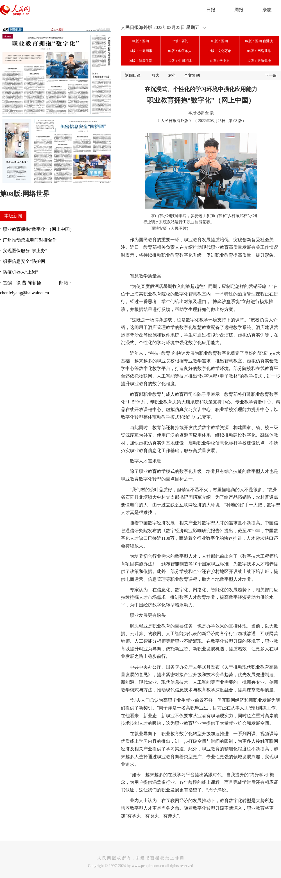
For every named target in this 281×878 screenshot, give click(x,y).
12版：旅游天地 (259, 61)
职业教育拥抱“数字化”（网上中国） (38, 229)
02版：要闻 (179, 41)
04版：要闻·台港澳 (259, 41)
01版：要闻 (140, 41)
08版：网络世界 (259, 51)
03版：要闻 (219, 41)
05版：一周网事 (140, 51)
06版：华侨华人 (180, 51)
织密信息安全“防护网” (25, 261)
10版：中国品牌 (180, 61)
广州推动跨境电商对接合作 (30, 240)
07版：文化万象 (219, 51)
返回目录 (133, 75)
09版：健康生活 (140, 61)
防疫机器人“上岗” (20, 272)
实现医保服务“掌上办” (25, 250)
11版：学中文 (219, 61)
